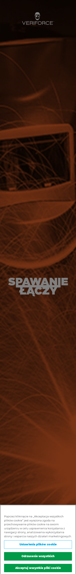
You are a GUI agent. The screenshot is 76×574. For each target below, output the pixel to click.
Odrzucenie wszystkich (38, 557)
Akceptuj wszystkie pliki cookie (38, 568)
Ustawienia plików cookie (38, 545)
